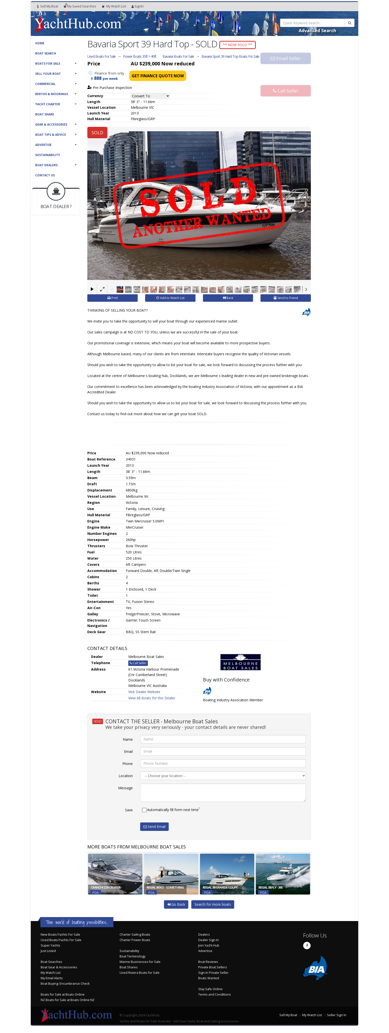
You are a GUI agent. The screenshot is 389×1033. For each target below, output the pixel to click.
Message (125, 789)
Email (128, 752)
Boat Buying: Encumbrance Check (65, 985)
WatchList (114, 6)
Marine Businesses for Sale (140, 963)
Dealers (204, 936)
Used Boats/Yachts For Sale (61, 941)
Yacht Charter (47, 104)
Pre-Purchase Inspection (109, 89)
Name (128, 740)
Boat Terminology (132, 957)
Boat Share (44, 114)
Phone (127, 764)
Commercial (45, 84)
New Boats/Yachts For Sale (60, 936)
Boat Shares (129, 968)
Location (126, 776)
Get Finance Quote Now (158, 77)
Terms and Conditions (214, 996)
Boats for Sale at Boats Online (63, 996)
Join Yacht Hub (208, 947)
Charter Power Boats (135, 941)
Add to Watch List (170, 299)
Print (112, 299)
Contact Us (45, 175)
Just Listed (48, 952)
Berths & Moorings (51, 94)
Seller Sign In (336, 1016)
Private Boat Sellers (212, 968)
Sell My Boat (47, 6)
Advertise (43, 145)
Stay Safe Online (210, 990)
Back (228, 299)
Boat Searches (51, 963)
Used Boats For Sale (101, 57)
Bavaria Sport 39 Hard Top (230, 57)
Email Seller (285, 68)
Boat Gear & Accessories (59, 968)
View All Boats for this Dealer (151, 699)
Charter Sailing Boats (135, 936)
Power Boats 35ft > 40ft (139, 57)
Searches (80, 6)
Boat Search (45, 53)
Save (129, 811)
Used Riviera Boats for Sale (140, 974)
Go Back (176, 905)
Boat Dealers (46, 165)
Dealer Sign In (208, 941)
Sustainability (47, 155)
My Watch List (51, 974)
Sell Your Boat (48, 74)
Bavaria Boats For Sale (178, 57)
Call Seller (285, 84)
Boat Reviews (208, 963)
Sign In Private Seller (213, 974)
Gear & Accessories (51, 124)
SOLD (97, 134)
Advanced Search (317, 30)
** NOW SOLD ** (242, 45)
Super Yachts (50, 947)
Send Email (154, 827)
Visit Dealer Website (144, 693)
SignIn (137, 6)
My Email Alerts (52, 979)
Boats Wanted (208, 979)
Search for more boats (212, 905)
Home (39, 43)
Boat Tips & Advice (50, 135)
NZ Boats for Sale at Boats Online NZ (68, 1001)
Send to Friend (285, 299)
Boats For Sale (47, 63)
